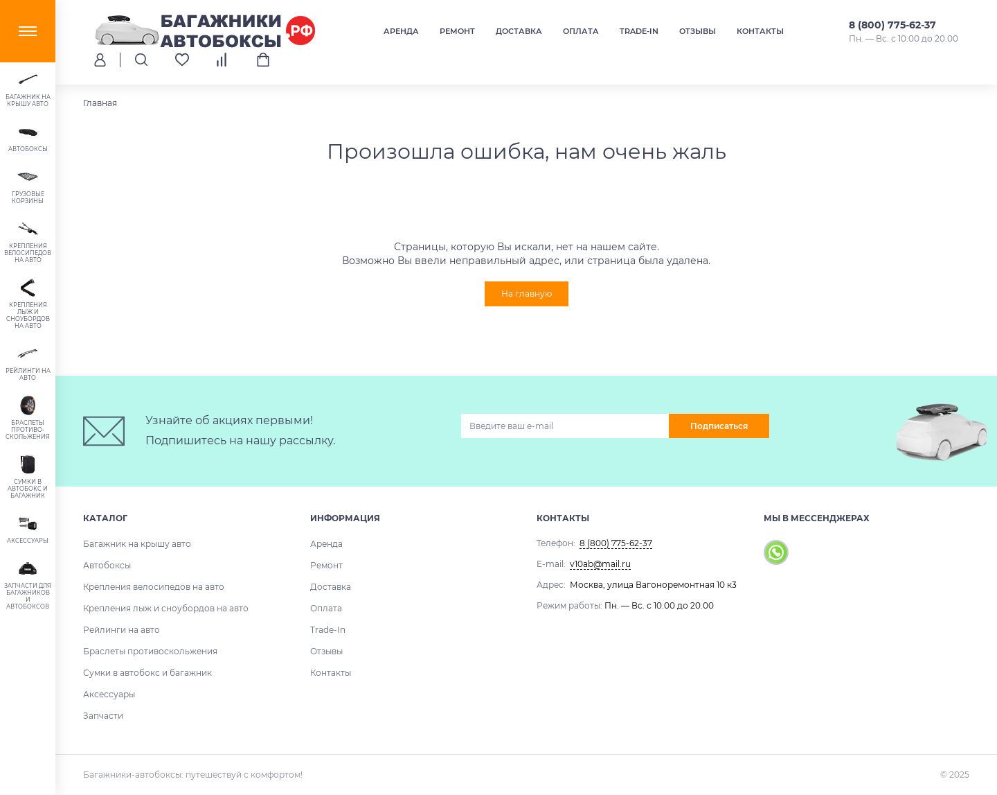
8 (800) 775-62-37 (892, 25)
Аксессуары (109, 694)
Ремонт (457, 31)
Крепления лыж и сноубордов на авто (166, 608)
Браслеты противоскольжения (150, 651)
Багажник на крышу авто (137, 544)
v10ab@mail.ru (600, 564)
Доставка (519, 31)
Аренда (401, 31)
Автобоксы (107, 565)
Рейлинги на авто (121, 629)
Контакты (760, 31)
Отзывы (697, 31)
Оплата (581, 31)
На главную (526, 293)
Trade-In (639, 31)
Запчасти (103, 715)
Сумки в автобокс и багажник (147, 672)
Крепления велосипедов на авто (153, 587)
